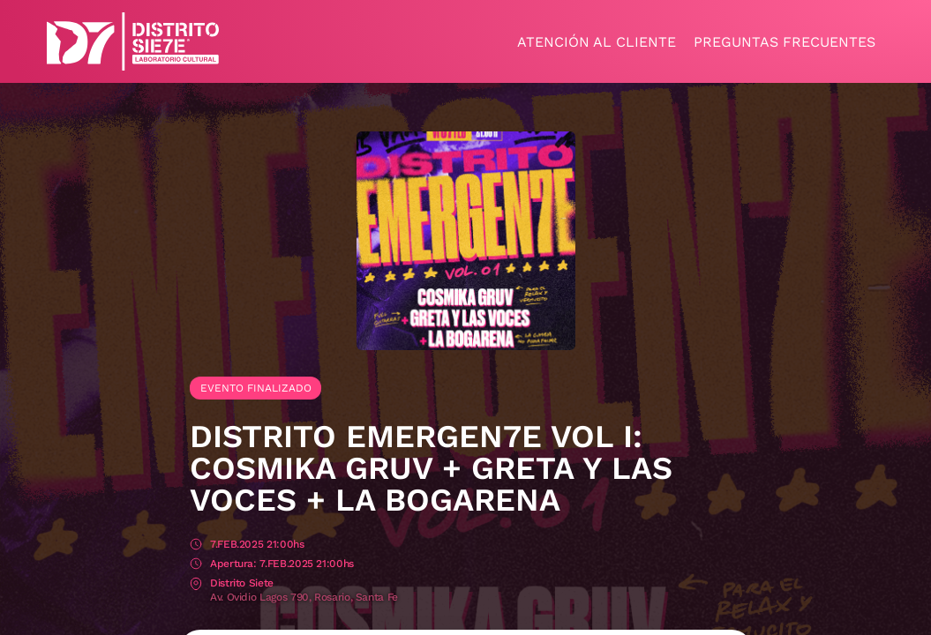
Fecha (196, 545)
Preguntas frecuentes (784, 42)
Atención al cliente (596, 42)
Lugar (196, 584)
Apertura (196, 564)
